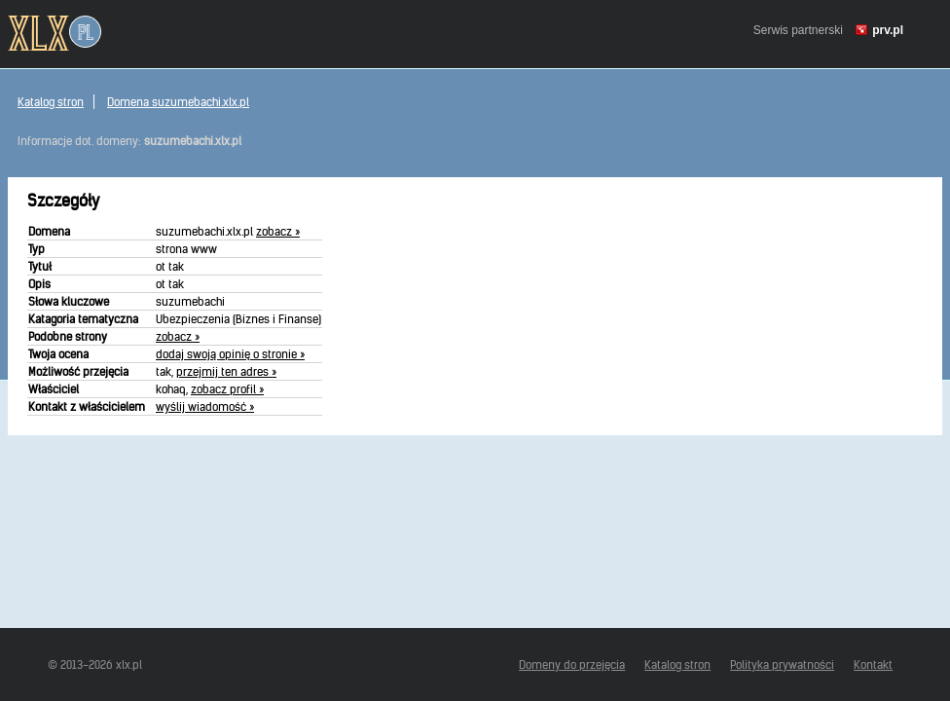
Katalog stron (51, 101)
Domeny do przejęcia (572, 664)
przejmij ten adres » (226, 371)
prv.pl (887, 30)
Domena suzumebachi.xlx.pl (178, 101)
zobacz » (278, 231)
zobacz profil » (227, 389)
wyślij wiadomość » (205, 406)
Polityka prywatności (782, 664)
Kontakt (873, 664)
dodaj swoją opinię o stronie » (230, 354)
